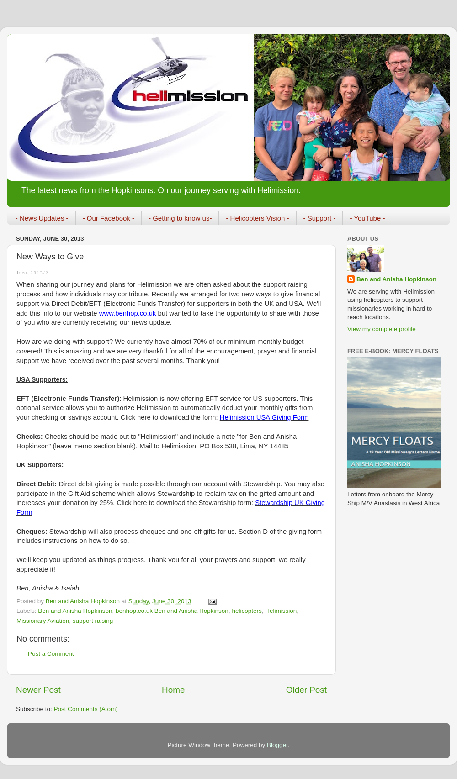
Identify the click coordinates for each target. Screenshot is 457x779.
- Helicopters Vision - (257, 218)
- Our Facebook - (108, 218)
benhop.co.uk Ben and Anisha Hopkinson (172, 610)
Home (173, 690)
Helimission (281, 610)
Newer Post (38, 690)
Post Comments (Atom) (86, 708)
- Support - (319, 218)
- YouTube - (367, 218)
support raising (93, 620)
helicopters (246, 610)
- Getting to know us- (180, 218)
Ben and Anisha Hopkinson (75, 610)
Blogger (277, 745)
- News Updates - (42, 218)
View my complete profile (381, 329)
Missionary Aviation (42, 620)
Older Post (306, 690)
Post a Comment (51, 653)
